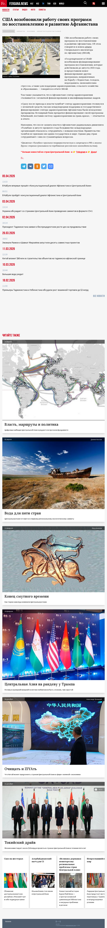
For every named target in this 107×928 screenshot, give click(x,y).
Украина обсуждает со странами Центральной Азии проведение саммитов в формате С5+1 (47, 211)
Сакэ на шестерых (13, 858)
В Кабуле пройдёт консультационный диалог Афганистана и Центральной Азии (41, 195)
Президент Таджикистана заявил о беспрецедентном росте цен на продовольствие (44, 226)
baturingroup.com (71, 925)
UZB (55, 3)
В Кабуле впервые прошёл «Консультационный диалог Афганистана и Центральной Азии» (46, 185)
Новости (6, 10)
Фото (34, 10)
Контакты (8, 921)
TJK (43, 3)
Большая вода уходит (12, 274)
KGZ (37, 3)
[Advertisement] (53, 316)
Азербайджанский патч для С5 (42, 860)
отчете (88, 46)
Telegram (80, 151)
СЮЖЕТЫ (43, 10)
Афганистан (21, 31)
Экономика (31, 31)
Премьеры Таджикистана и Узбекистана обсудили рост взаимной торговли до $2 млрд (45, 290)
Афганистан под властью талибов (49, 31)
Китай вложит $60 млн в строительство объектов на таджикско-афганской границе (43, 258)
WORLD (62, 3)
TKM (49, 3)
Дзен (93, 151)
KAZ (31, 3)
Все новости (99, 296)
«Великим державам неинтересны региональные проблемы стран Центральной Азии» (70, 864)
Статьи (16, 10)
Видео (25, 10)
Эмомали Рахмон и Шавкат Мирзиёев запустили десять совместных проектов (41, 242)
